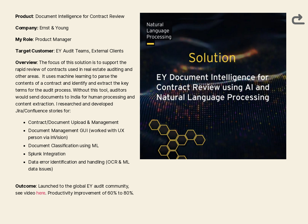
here (40, 193)
